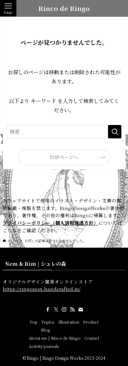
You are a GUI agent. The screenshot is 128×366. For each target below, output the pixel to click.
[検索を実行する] (115, 132)
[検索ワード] (64, 132)
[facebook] (48, 309)
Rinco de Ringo (64, 8)
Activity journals (44, 346)
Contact (91, 338)
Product (91, 322)
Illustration (68, 322)
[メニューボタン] (8, 8)
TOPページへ (64, 157)
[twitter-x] (56, 309)
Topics (47, 322)
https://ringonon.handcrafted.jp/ (42, 288)
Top (33, 322)
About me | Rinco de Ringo (55, 338)
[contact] (80, 309)
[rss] (72, 309)
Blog (45, 329)
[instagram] (64, 309)
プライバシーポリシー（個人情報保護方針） (50, 222)
